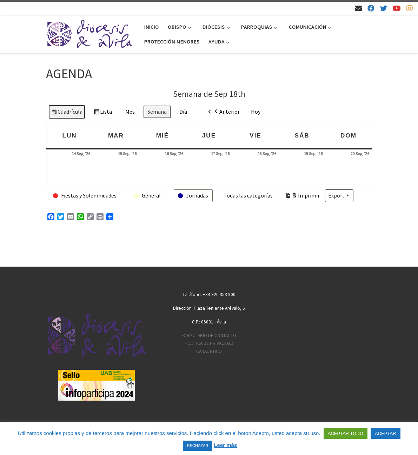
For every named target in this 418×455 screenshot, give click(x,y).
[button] (85, 195)
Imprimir (302, 196)
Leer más (225, 445)
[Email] (358, 8)
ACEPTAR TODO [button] (345, 433)
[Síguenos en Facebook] (370, 8)
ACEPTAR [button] (385, 433)
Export (339, 195)
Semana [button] (157, 111)
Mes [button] (130, 111)
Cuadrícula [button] (66, 112)
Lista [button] (102, 112)
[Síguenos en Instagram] (409, 8)
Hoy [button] (255, 111)
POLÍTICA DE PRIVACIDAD (209, 343)
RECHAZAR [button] (197, 445)
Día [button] (183, 111)
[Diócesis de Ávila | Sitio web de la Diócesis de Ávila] (90, 33)
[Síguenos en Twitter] (383, 8)
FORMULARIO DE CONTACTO (208, 336)
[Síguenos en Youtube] (397, 8)
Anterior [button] (226, 112)
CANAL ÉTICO (209, 351)
